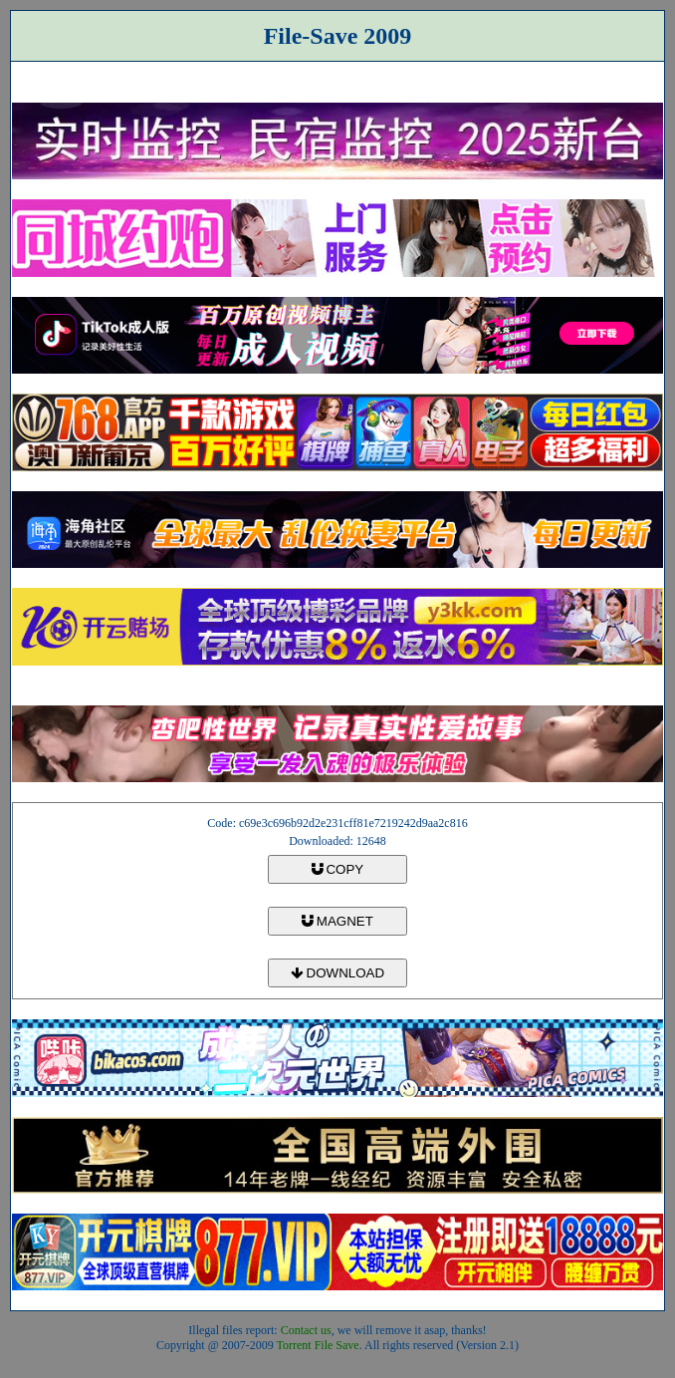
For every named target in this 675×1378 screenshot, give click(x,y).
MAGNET (337, 921)
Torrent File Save (318, 1345)
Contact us (306, 1330)
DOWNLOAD (337, 972)
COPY (337, 869)
